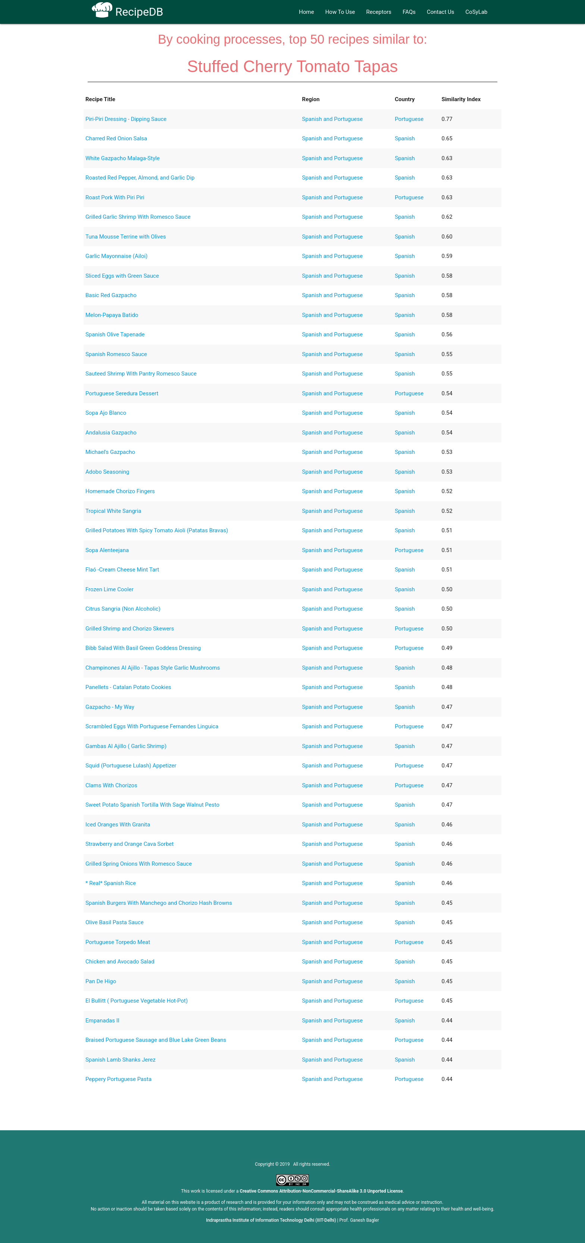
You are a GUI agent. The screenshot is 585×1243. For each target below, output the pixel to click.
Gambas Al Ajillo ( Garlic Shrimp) (125, 746)
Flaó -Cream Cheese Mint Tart (122, 569)
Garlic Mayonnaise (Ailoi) (116, 256)
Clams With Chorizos (111, 785)
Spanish (404, 138)
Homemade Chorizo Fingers (120, 491)
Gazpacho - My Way (109, 707)
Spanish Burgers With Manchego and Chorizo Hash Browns (158, 903)
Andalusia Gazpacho (111, 432)
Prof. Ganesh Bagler (359, 1220)
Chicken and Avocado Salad (119, 961)
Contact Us (440, 12)
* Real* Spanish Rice (110, 883)
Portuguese (409, 119)
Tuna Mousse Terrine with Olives (125, 236)
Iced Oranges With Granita (117, 824)
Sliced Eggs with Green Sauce (122, 275)
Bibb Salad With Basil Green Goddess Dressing (143, 648)
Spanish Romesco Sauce (116, 354)
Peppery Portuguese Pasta (118, 1079)
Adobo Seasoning (107, 471)
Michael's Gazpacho (110, 452)
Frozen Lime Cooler (109, 589)
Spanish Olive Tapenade (115, 334)
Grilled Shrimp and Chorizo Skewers (129, 628)
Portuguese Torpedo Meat (117, 942)
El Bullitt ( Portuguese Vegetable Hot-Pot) (136, 1000)
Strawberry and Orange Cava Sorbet (129, 844)
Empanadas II (102, 1020)
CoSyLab (477, 12)
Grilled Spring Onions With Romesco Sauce (138, 863)
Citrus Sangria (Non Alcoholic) (122, 608)
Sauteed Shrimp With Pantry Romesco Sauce (141, 373)
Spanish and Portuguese (332, 119)
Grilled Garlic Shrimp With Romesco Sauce (138, 217)
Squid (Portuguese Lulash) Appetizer (130, 765)
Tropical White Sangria (113, 511)
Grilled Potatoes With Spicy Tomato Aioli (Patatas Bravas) (156, 530)
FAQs (409, 12)
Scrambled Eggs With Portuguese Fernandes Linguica (151, 726)
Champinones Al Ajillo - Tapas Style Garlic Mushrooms (152, 667)
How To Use (340, 12)
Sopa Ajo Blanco (105, 412)
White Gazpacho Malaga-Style (122, 158)
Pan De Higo (100, 981)
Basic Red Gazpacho (111, 295)
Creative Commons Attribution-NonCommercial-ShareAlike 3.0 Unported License (321, 1191)
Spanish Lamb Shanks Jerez (120, 1059)
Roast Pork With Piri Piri (114, 197)
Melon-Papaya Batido (111, 315)
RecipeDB (127, 11)
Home (306, 12)
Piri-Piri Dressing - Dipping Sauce (125, 119)
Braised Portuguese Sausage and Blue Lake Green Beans (155, 1040)
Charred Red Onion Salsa (116, 138)
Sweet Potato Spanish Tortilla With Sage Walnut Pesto (152, 804)
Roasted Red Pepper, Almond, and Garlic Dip (140, 177)
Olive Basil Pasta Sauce (114, 922)
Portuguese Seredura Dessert (121, 393)
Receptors (379, 12)
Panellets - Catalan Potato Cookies (128, 687)
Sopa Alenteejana (107, 550)
